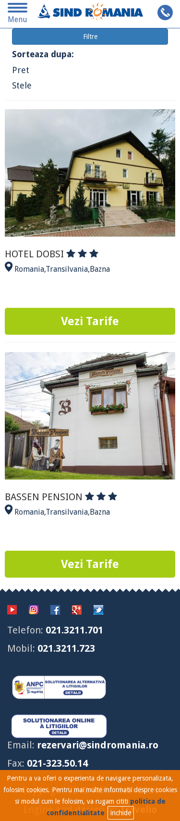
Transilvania (67, 269)
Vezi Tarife (90, 321)
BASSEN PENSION (61, 497)
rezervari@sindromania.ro (97, 745)
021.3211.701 (74, 630)
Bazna (100, 269)
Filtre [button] (90, 36)
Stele (22, 85)
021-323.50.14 (57, 763)
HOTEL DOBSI (51, 254)
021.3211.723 (66, 648)
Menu (18, 14)
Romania (29, 269)
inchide (120, 813)
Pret (20, 70)
